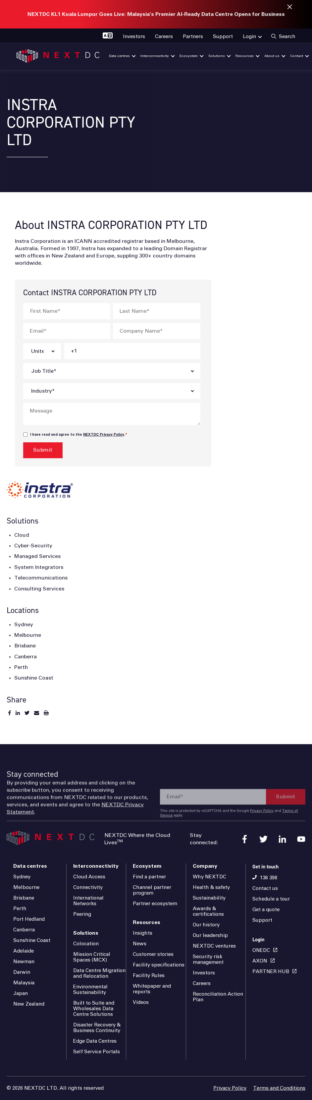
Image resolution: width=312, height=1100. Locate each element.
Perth (19, 908)
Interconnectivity (96, 866)
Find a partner (149, 876)
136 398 (268, 877)
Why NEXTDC (209, 876)
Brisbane (23, 898)
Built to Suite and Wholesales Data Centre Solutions (93, 1009)
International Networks (88, 901)
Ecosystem (147, 866)
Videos (141, 1002)
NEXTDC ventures (214, 946)
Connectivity (88, 887)
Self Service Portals (96, 1051)
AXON (259, 961)
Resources (146, 922)
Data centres (30, 866)
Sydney (21, 876)
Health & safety (211, 887)
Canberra (24, 929)
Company (205, 866)
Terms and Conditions (279, 1088)
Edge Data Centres (95, 1041)
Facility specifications (158, 964)
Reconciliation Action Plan (218, 997)
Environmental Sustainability (90, 989)
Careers (202, 983)
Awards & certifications (208, 911)
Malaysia (23, 982)
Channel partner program (152, 890)
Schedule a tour (271, 899)
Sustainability (209, 898)
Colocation (86, 943)
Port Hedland (29, 919)
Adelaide (23, 951)
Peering (82, 914)
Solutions (85, 933)
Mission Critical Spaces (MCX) (91, 957)
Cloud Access (89, 876)
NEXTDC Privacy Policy (103, 434)
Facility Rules (149, 975)
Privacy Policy (262, 834)
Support (262, 920)
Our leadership (210, 935)
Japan (20, 993)
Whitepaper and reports (152, 989)
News (139, 943)
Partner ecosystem (155, 903)
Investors (204, 972)
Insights (142, 933)
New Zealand (28, 1004)
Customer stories (153, 954)
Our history (206, 924)
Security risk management (208, 959)
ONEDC (261, 950)
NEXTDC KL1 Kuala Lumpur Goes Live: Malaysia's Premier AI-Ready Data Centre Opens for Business (156, 14)
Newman (23, 961)
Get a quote (266, 909)
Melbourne (26, 887)
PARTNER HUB (270, 971)
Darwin (21, 972)
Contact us (265, 888)
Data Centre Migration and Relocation (99, 973)
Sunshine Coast (31, 940)
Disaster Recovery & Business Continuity (97, 1027)
